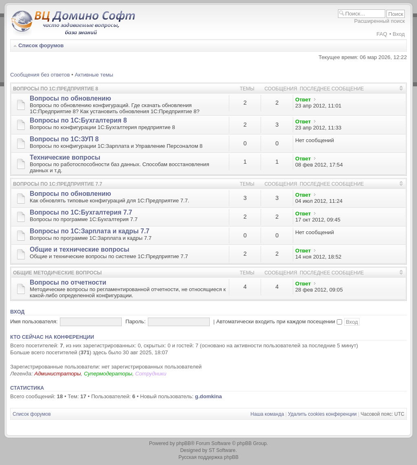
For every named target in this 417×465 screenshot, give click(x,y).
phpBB (183, 443)
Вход (399, 34)
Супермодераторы (108, 374)
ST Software (221, 450)
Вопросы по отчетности (68, 282)
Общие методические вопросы (57, 273)
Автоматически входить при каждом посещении (279, 321)
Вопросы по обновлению (70, 98)
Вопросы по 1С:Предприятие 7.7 (57, 184)
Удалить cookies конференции (322, 414)
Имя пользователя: (34, 321)
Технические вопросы (65, 157)
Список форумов (41, 45)
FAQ (381, 34)
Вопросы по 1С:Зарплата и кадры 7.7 (89, 231)
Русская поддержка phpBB (208, 457)
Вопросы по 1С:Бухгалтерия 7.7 (81, 212)
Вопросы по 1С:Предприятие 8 (55, 89)
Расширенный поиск (379, 21)
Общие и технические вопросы (79, 249)
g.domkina (208, 396)
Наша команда (267, 414)
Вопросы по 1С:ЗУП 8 (64, 139)
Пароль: (135, 321)
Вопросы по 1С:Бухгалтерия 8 (78, 120)
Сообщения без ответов (40, 75)
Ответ (303, 100)
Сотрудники (151, 374)
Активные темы (94, 75)
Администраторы (57, 374)
